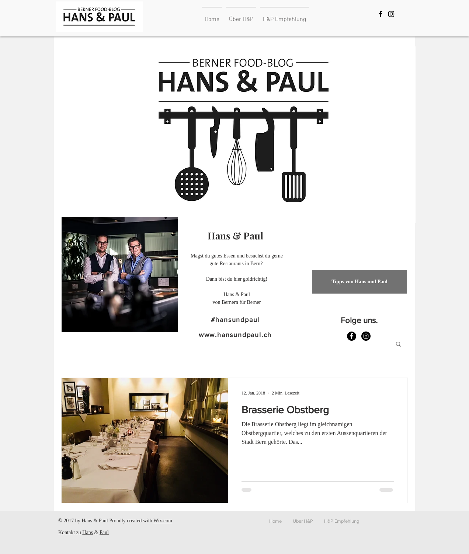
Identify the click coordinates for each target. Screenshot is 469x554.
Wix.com (162, 520)
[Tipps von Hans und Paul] (359, 282)
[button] (398, 344)
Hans (87, 532)
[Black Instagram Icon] (391, 14)
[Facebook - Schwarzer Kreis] (351, 336)
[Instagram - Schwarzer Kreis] (366, 336)
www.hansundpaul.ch (235, 335)
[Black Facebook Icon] (380, 14)
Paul (104, 532)
